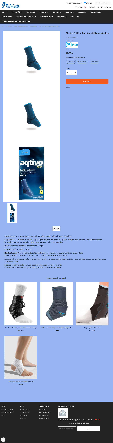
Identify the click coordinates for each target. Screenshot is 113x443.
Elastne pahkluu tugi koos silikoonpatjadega (46, 26)
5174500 (79, 3)
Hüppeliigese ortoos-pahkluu (75, 57)
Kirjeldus (56, 228)
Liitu (94, 429)
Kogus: (68, 68)
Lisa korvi (87, 81)
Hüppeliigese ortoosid (22, 26)
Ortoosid (10, 26)
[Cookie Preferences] (3, 439)
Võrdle (68, 87)
